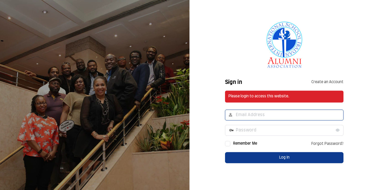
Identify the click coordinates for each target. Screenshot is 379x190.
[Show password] (338, 130)
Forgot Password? (327, 144)
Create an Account (327, 82)
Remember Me (245, 143)
